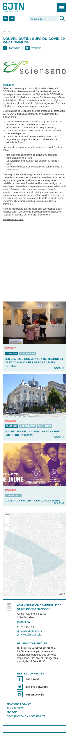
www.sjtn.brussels (31, 634)
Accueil (6, 31)
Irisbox (12, 712)
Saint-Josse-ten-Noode (18, 7)
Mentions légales (19, 704)
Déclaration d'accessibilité (26, 716)
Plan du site (15, 708)
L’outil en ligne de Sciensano (17, 111)
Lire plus (59, 368)
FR (5, 18)
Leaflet (62, 594)
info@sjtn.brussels (31, 631)
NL (11, 18)
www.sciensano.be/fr (13, 219)
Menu (60, 5)
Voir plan (23, 622)
